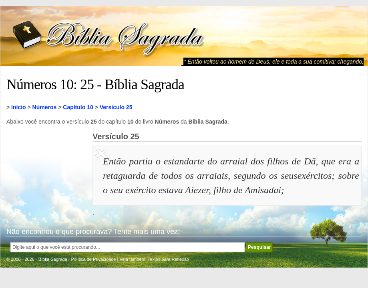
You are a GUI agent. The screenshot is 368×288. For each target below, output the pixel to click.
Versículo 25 (116, 107)
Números (44, 107)
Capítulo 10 (78, 107)
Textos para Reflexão (168, 259)
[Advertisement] (46, 172)
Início (18, 107)
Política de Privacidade (93, 259)
